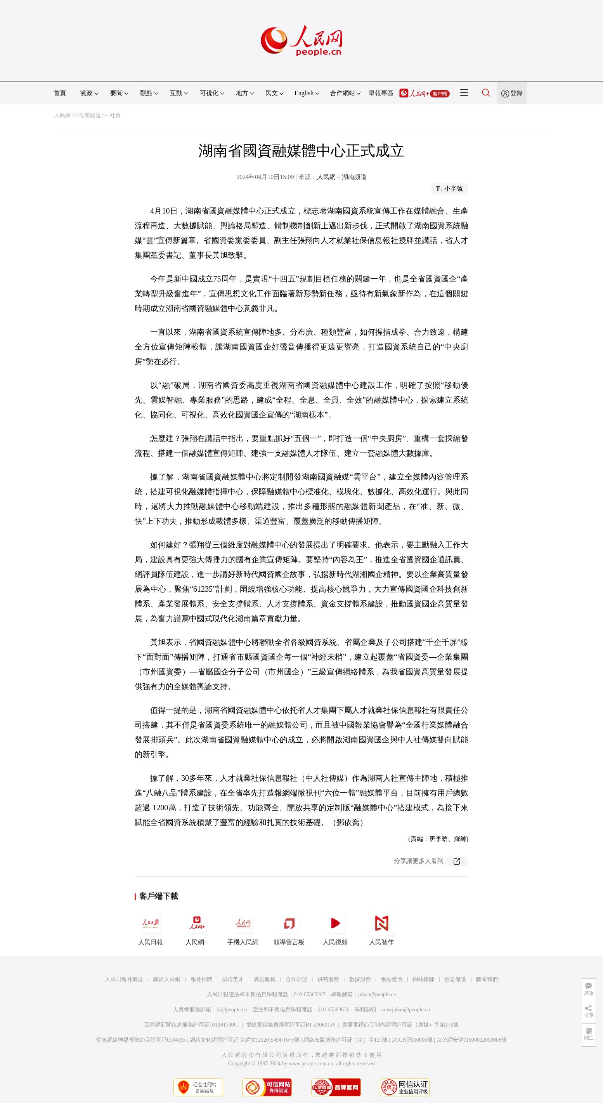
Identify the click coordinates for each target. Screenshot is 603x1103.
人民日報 (150, 927)
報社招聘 (201, 979)
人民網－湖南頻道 (342, 177)
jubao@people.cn (377, 994)
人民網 (62, 115)
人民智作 (381, 927)
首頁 (60, 93)
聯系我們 (487, 979)
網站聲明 (392, 979)
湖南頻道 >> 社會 (100, 115)
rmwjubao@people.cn (406, 1010)
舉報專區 (381, 93)
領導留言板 (289, 927)
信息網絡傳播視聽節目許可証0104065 (141, 1040)
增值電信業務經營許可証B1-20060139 (291, 1025)
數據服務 (360, 979)
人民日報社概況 (124, 979)
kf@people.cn (232, 1010)
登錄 (516, 93)
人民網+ (196, 927)
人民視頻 (335, 927)
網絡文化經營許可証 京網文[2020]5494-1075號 (245, 1040)
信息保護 (455, 979)
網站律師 (423, 979)
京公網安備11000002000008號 (472, 1040)
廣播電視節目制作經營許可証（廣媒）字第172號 (400, 1025)
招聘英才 (233, 979)
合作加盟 (296, 979)
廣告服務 (265, 979)
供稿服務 (328, 979)
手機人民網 (242, 927)
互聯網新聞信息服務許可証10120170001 (191, 1025)
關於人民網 (166, 979)
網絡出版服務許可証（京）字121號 (345, 1040)
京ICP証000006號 (412, 1040)
